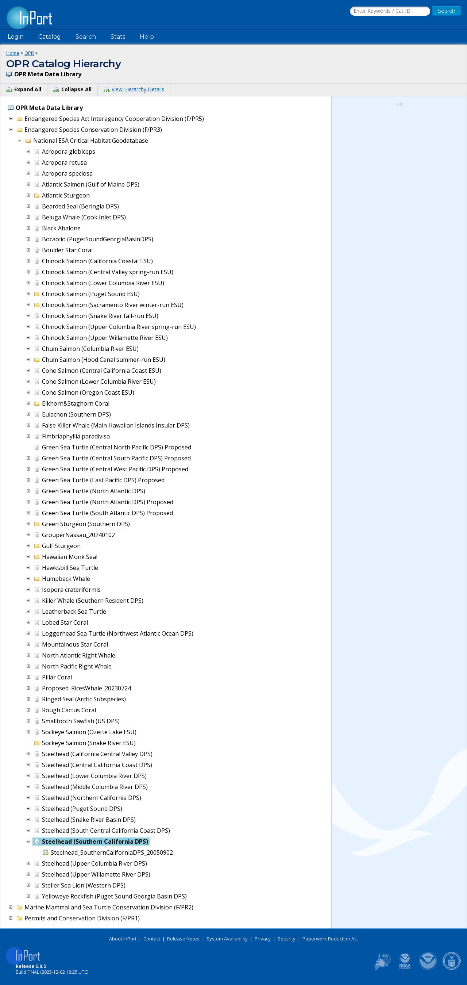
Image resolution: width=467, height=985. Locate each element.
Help (147, 36)
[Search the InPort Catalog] (390, 11)
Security (287, 938)
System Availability (227, 938)
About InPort (122, 938)
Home (12, 53)
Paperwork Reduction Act (330, 938)
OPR (29, 53)
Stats (118, 36)
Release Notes (183, 938)
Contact (151, 938)
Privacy (263, 938)
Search (86, 36)
